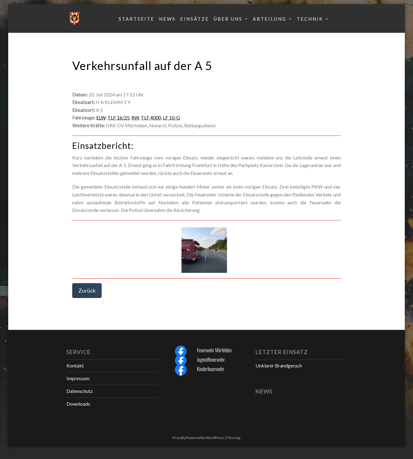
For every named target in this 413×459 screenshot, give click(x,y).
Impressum (78, 378)
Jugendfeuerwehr (211, 359)
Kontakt (75, 365)
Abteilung (269, 19)
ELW (101, 117)
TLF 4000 (151, 117)
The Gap (233, 437)
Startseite (136, 19)
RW (135, 117)
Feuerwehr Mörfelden (214, 350)
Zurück (87, 290)
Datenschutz (79, 391)
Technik (310, 19)
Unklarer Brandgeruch (279, 365)
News (167, 19)
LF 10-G (171, 117)
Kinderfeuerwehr (210, 369)
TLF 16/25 (118, 117)
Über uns (228, 19)
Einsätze (194, 19)
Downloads (78, 404)
